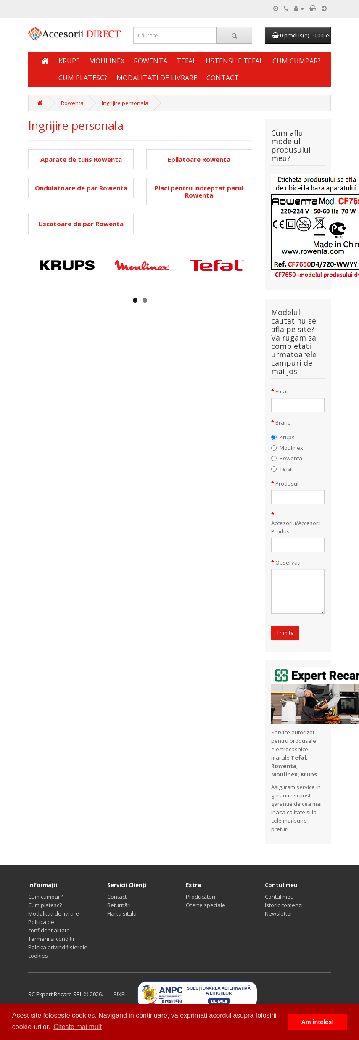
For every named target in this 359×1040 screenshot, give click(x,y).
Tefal (186, 61)
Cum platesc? (82, 77)
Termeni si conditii (51, 938)
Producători (200, 896)
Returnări (119, 905)
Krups (69, 61)
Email (282, 391)
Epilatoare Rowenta (199, 159)
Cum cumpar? (296, 61)
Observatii (288, 562)
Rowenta (150, 61)
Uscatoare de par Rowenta (81, 223)
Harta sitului (122, 913)
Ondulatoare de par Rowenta (81, 188)
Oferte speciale (205, 905)
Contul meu (279, 896)
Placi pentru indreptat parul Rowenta (199, 191)
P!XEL (120, 994)
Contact (222, 77)
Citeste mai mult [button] (77, 1026)
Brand (283, 422)
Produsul (286, 483)
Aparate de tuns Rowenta (81, 159)
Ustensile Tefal (234, 61)
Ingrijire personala (125, 103)
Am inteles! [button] (317, 1022)
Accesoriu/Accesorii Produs (296, 527)
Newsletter (279, 913)
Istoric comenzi (284, 905)
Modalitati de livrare (156, 77)
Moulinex (106, 61)
